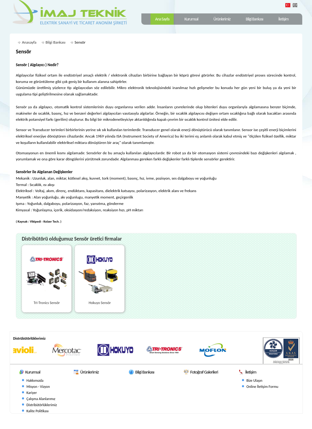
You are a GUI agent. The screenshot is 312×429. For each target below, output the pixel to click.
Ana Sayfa (162, 19)
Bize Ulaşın (254, 380)
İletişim (283, 19)
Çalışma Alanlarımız (41, 399)
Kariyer (32, 393)
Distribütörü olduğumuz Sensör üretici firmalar (72, 239)
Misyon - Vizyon (38, 386)
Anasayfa (29, 42)
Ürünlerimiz (222, 19)
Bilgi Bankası (254, 19)
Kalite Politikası (38, 411)
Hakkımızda (35, 380)
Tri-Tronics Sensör (47, 303)
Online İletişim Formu (262, 386)
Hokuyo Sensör (100, 303)
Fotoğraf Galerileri (204, 372)
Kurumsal (191, 19)
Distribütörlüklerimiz (42, 405)
